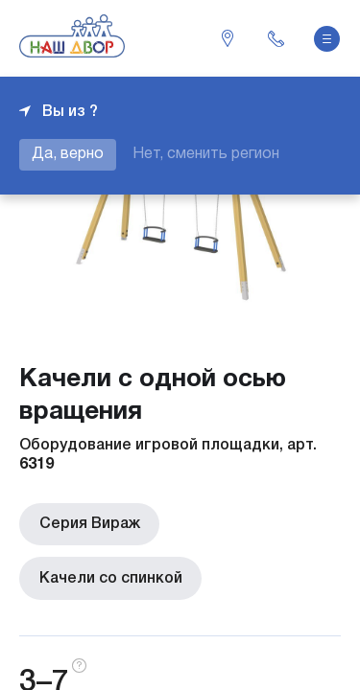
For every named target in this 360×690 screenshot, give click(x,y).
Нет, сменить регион (205, 154)
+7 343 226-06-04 (276, 38)
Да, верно (68, 154)
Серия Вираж (88, 524)
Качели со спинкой (109, 578)
